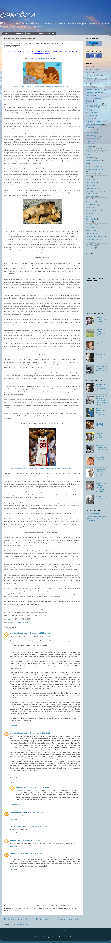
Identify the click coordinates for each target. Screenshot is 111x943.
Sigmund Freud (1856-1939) (101, 497)
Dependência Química (94, 104)
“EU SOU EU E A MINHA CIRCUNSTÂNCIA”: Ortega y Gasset (101, 400)
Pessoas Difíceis (92, 205)
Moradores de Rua (92, 166)
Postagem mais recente (16, 919)
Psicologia (89, 213)
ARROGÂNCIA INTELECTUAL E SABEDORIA (101, 368)
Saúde (88, 222)
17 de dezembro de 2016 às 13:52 (36, 787)
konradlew (54, 937)
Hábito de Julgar (91, 136)
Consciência (17, 15)
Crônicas (89, 101)
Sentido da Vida (91, 225)
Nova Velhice (90, 183)
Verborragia (90, 242)
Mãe (87, 163)
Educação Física (92, 107)
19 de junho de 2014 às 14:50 (29, 840)
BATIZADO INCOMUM (100, 458)
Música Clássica (91, 174)
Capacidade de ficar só (94, 89)
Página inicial (43, 919)
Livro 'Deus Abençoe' (93, 514)
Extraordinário (91, 115)
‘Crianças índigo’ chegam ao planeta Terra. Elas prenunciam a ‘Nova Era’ (101, 486)
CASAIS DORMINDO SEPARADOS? (101, 423)
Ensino (88, 110)
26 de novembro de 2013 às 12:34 (40, 733)
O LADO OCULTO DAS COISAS (101, 319)
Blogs (88, 84)
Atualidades (90, 78)
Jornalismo (90, 158)
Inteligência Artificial (93, 149)
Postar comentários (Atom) (20, 924)
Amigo (88, 66)
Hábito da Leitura (92, 133)
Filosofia (89, 127)
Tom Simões (18, 33)
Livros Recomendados (94, 160)
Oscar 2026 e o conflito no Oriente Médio (95, 192)
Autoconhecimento (92, 81)
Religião (89, 216)
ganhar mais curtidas (18, 826)
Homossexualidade (21, 622)
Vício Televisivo (91, 245)
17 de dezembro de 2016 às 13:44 (30, 854)
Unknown (20, 787)
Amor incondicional (92, 69)
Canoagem (90, 87)
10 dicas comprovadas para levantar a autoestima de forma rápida (96, 518)
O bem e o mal (91, 188)
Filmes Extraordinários (94, 124)
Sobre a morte (91, 228)
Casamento (90, 95)
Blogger (72, 937)
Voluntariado (90, 248)
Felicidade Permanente (94, 121)
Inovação (89, 146)
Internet (88, 155)
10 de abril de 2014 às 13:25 (37, 826)
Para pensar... (91, 196)
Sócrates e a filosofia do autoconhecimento (101, 357)
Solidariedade (91, 230)
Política (88, 208)
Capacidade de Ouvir (93, 92)
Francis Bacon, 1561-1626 (101, 343)
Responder (14, 726)
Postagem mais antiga (69, 919)
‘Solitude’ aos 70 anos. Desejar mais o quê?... (101, 332)
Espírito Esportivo (92, 112)
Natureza (89, 180)
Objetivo (30, 33)
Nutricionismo (91, 185)
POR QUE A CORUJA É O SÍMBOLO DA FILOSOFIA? (101, 412)
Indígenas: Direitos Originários (92, 142)
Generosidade (91, 130)
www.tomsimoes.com (41, 59)
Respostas (16, 783)
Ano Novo (89, 72)
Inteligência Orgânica (93, 152)
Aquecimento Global (93, 75)
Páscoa (88, 199)
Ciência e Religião (92, 98)
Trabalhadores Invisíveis (94, 236)
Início (7, 33)
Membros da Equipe (46, 33)
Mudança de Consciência (95, 169)
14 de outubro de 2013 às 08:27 (39, 633)
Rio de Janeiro (91, 219)
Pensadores (90, 202)
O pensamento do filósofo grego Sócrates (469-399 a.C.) (101, 472)
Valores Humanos (92, 239)
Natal (88, 177)
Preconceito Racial (92, 210)
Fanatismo (89, 118)
